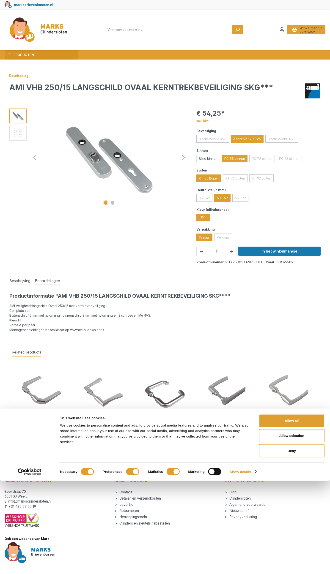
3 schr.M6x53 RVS (214, 139)
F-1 (203, 218)
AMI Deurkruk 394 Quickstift (165, 426)
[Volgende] (183, 157)
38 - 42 (205, 198)
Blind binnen (208, 159)
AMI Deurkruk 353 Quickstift (227, 426)
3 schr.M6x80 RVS (283, 139)
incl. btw (202, 120)
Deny (292, 544)
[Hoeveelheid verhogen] (232, 251)
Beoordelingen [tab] (47, 280)
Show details (240, 565)
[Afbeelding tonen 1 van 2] (105, 203)
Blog (232, 492)
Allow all (292, 514)
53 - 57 (222, 198)
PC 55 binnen (234, 159)
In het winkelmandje (279, 251)
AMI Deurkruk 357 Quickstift (41, 426)
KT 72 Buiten (237, 179)
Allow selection (291, 529)
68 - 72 (241, 198)
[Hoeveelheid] (216, 251)
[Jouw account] (281, 29)
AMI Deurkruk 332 (288, 426)
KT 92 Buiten (263, 179)
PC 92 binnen (290, 159)
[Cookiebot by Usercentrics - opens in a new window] (30, 565)
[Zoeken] (237, 29)
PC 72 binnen (263, 159)
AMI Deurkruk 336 (103, 426)
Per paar (224, 238)
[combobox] (168, 29)
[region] (98, 158)
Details (41, 457)
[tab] (19, 281)
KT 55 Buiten (209, 178)
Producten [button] (21, 55)
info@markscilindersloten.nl (29, 501)
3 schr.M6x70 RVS (247, 139)
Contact (125, 492)
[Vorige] (34, 157)
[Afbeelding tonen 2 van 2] (112, 203)
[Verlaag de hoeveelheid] (201, 251)
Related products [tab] (26, 352)
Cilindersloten (239, 498)
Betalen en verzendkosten (139, 498)
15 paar (204, 237)
